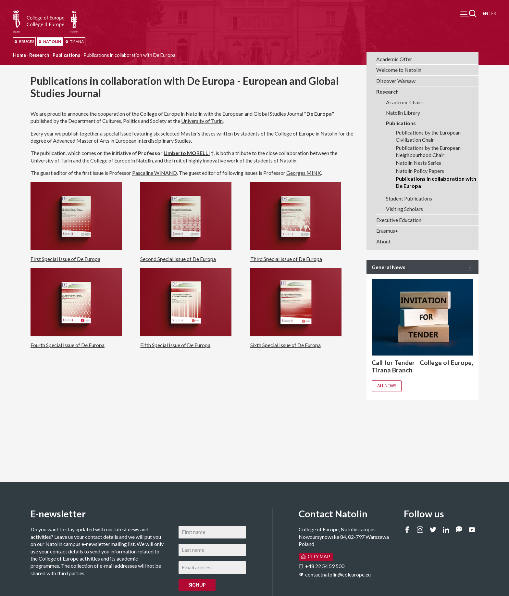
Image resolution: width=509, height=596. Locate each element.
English (485, 13)
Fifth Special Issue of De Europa (175, 345)
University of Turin (202, 121)
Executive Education (398, 220)
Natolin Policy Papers (420, 171)
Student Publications (409, 198)
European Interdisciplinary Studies (153, 140)
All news (386, 385)
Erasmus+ (387, 230)
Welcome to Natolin (398, 70)
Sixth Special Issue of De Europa (285, 345)
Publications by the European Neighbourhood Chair (428, 151)
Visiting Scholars (404, 209)
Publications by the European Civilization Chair (428, 136)
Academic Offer (394, 59)
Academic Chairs (405, 102)
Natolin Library (403, 113)
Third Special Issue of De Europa (286, 259)
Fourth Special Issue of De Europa (68, 345)
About (383, 241)
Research (39, 55)
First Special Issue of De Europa (65, 259)
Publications (66, 55)
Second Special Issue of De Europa (178, 259)
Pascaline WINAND (154, 173)
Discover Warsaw (396, 81)
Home (19, 55)
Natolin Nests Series (418, 163)
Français (493, 13)
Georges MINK (303, 173)
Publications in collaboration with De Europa (436, 182)
